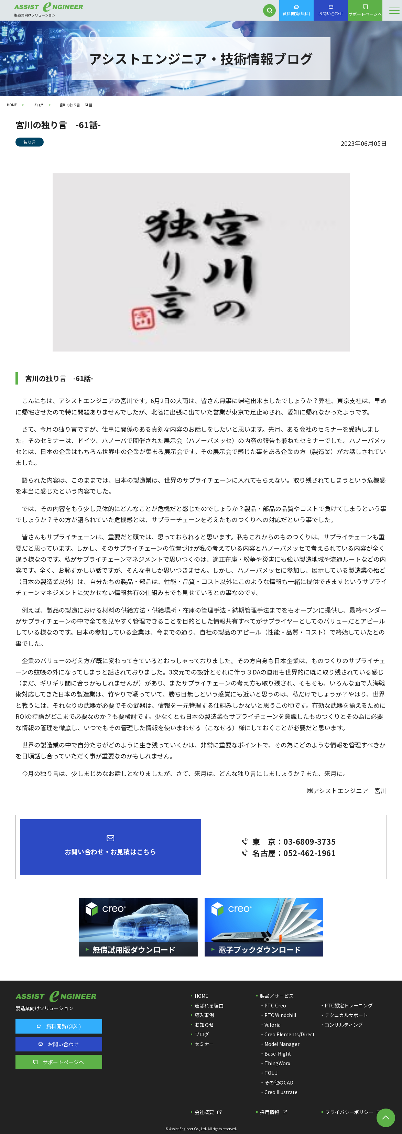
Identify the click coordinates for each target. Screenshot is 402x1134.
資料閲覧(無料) (296, 10)
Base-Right (277, 1053)
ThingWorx (277, 1063)
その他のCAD (278, 1082)
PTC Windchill (280, 1015)
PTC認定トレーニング (349, 1005)
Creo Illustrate (280, 1092)
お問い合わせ (330, 10)
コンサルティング (344, 1024)
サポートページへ (365, 10)
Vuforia (272, 1024)
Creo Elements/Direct (289, 1034)
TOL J (271, 1072)
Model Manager (282, 1043)
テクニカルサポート (346, 1015)
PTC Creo (275, 1005)
